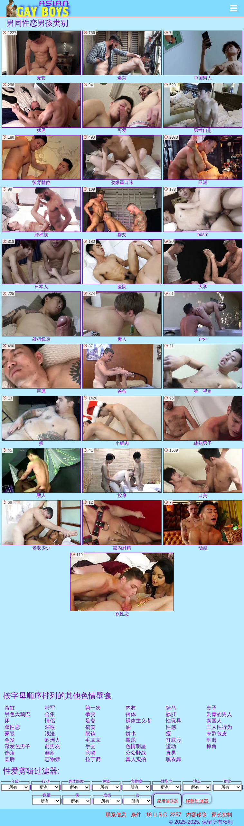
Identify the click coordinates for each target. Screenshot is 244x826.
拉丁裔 (93, 759)
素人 (122, 316)
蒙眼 (10, 733)
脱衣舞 (173, 759)
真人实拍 (136, 759)
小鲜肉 (122, 421)
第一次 (93, 708)
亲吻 (90, 753)
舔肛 (171, 714)
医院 (122, 264)
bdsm (202, 212)
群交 (122, 212)
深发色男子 (17, 746)
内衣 (131, 708)
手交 (90, 746)
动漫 (202, 525)
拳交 (90, 714)
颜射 (50, 753)
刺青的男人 (219, 714)
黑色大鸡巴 (17, 714)
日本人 (41, 264)
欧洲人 (52, 740)
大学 (202, 264)
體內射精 (122, 525)
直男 (171, 753)
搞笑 (90, 727)
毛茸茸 (93, 740)
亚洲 (202, 160)
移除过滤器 (197, 800)
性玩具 (173, 720)
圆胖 (10, 759)
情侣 (50, 720)
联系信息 (116, 814)
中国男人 (202, 55)
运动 (171, 746)
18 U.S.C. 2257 (163, 814)
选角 (10, 753)
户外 (202, 316)
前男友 (52, 746)
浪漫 (50, 733)
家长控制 (221, 814)
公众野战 (136, 753)
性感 (171, 727)
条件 (136, 814)
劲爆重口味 (122, 160)
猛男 (41, 108)
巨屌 (41, 369)
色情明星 (136, 746)
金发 (10, 740)
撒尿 (131, 740)
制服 (211, 740)
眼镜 (90, 733)
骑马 (171, 708)
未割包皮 (216, 733)
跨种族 (41, 212)
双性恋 (12, 727)
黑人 (41, 473)
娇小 (131, 733)
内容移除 (196, 814)
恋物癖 (52, 759)
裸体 (131, 714)
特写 (50, 708)
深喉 (50, 727)
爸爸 (122, 369)
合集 (50, 714)
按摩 (122, 473)
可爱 (122, 108)
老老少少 (41, 525)
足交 (90, 720)
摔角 (211, 746)
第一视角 (202, 369)
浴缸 (10, 708)
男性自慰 (202, 108)
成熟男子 (202, 421)
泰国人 (214, 720)
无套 (41, 55)
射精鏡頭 (41, 316)
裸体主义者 (138, 720)
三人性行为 (219, 727)
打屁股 (173, 740)
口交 (202, 473)
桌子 (211, 708)
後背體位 (41, 160)
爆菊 (122, 55)
